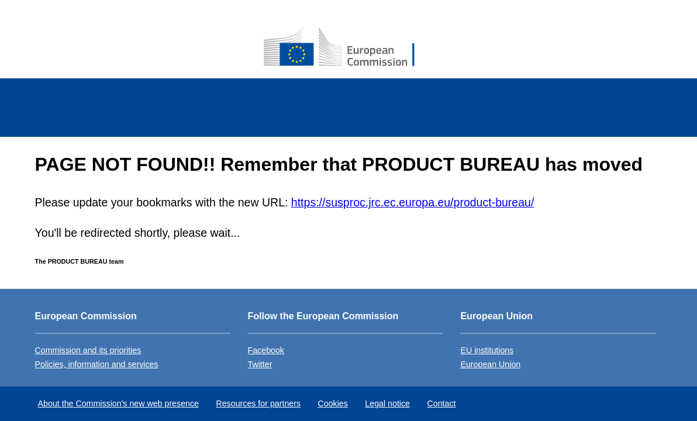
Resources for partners (258, 403)
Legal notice (387, 403)
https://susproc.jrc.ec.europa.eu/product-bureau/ (412, 202)
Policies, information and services (96, 364)
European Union (490, 364)
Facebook (266, 350)
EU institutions (486, 350)
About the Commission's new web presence (118, 403)
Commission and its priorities (88, 350)
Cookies (333, 403)
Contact (441, 403)
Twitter (260, 364)
